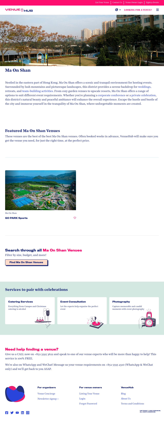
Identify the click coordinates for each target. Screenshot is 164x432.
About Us (140, 386)
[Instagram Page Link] (27, 400)
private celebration (143, 95)
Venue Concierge (89, 381)
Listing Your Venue (119, 381)
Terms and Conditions (147, 391)
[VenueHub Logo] (20, 10)
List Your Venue (102, 3)
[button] (51, 184)
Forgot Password (117, 391)
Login (112, 386)
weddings (144, 87)
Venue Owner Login (134, 3)
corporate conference (111, 95)
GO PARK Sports (16, 205)
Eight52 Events (152, 3)
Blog (138, 381)
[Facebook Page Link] (6, 400)
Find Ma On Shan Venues (26, 250)
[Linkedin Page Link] (22, 400)
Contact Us (117, 3)
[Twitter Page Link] (12, 400)
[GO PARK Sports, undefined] (53, 207)
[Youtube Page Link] (17, 400)
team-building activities (37, 91)
